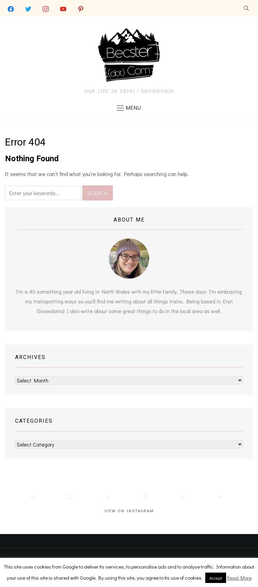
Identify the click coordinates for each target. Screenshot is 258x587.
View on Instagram (129, 511)
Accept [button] (215, 578)
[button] (129, 108)
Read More (239, 577)
